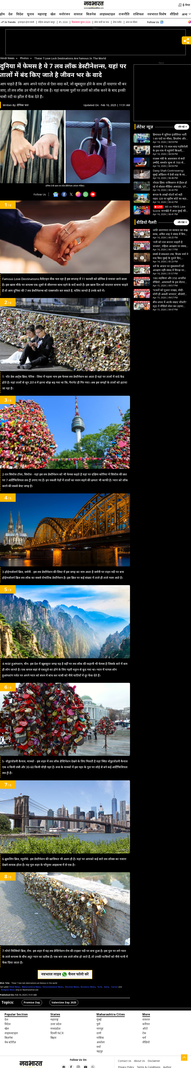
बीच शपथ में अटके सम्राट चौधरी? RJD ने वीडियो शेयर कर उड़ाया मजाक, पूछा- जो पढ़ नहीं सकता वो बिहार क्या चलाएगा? (169, 304)
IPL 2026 (63, 22)
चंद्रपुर (100, 1051)
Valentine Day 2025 (64, 1002)
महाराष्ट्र (42, 14)
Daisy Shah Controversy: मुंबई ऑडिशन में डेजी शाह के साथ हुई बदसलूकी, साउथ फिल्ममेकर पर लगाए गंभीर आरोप (170, 172)
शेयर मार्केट (117, 22)
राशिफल (138, 14)
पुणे (98, 1024)
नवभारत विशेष (156, 14)
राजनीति (124, 14)
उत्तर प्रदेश (55, 1024)
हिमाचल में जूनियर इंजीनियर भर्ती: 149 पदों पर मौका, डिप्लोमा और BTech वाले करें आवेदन (170, 136)
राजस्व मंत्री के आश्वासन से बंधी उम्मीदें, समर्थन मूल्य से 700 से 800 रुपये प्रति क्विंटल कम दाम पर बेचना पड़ (169, 160)
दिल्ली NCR (57, 1033)
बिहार (53, 1038)
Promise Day (32, 1002)
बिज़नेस (91, 14)
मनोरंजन (64, 14)
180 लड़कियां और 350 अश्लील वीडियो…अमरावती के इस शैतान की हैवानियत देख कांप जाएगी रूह (170, 280)
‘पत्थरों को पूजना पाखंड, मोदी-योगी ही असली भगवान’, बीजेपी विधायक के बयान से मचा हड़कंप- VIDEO (170, 292)
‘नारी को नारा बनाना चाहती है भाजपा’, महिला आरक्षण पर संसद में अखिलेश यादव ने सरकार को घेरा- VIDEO (169, 244)
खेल (53, 14)
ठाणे (99, 1033)
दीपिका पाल (23, 105)
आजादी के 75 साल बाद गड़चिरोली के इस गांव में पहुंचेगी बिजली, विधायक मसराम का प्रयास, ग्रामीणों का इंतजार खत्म (170, 148)
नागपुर (100, 1029)
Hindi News (7, 58)
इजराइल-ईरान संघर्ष (26, 22)
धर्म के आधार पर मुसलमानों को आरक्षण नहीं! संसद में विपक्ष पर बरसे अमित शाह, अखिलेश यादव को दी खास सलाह (169, 268)
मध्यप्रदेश (55, 1029)
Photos (24, 58)
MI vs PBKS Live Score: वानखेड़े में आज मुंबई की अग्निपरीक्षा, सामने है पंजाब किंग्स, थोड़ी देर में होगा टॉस (170, 209)
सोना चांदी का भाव (101, 22)
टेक (144, 1033)
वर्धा (99, 1047)
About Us (139, 1061)
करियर (146, 1024)
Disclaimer (154, 1061)
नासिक (100, 1038)
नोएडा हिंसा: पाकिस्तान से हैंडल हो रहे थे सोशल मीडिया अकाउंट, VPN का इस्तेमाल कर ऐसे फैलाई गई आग (170, 184)
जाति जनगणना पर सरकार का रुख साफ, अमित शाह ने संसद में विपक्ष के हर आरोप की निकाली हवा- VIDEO (170, 232)
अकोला (101, 1042)
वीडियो (174, 14)
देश (10, 14)
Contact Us (124, 1061)
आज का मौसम (131, 22)
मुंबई (99, 1019)
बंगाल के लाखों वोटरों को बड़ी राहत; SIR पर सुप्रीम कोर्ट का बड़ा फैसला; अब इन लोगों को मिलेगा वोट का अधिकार (169, 197)
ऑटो (145, 1029)
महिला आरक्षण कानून (46, 22)
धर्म (144, 1038)
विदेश (19, 14)
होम (2, 14)
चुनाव (30, 14)
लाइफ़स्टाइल (107, 14)
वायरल (78, 14)
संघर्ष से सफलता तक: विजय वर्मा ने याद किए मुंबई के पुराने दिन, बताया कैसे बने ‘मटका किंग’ (170, 256)
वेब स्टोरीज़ (10, 1042)
